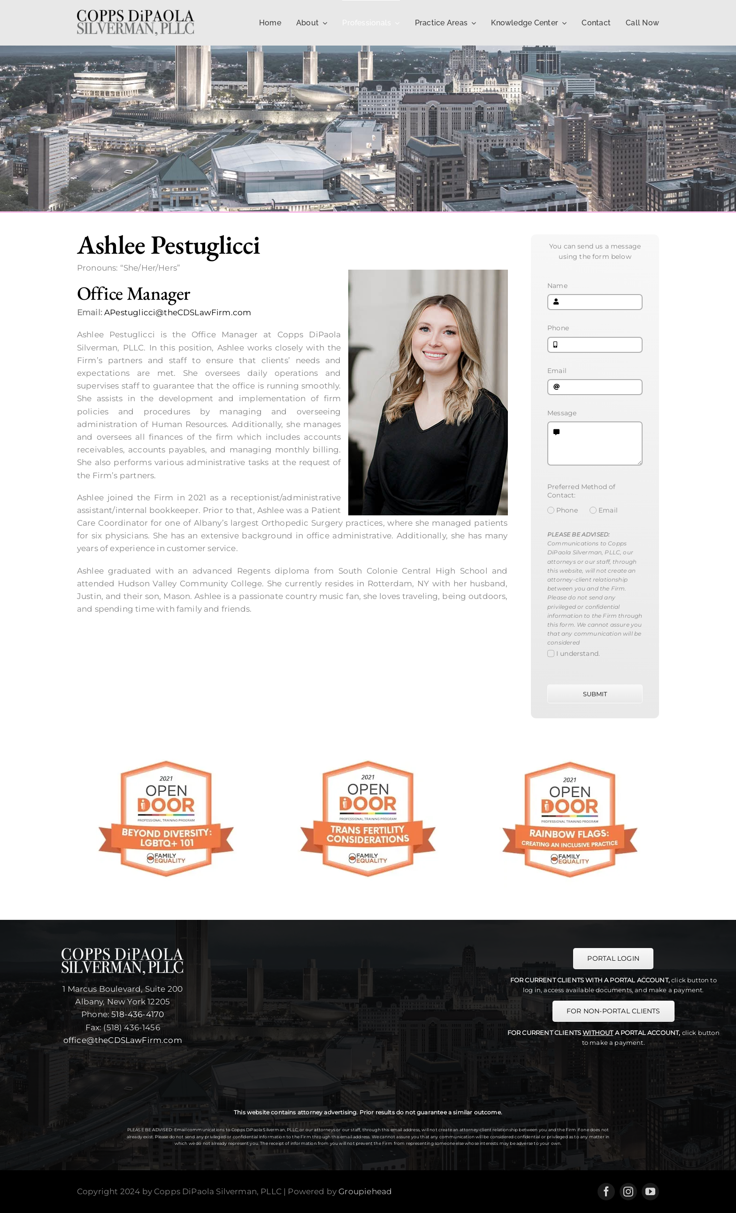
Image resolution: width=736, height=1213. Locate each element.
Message (561, 413)
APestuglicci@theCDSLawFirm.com (177, 312)
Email (557, 370)
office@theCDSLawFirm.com (122, 1040)
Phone (558, 328)
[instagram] (628, 1191)
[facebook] (606, 1191)
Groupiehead (365, 1191)
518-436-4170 (137, 1014)
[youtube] (650, 1191)
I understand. (578, 653)
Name (557, 285)
